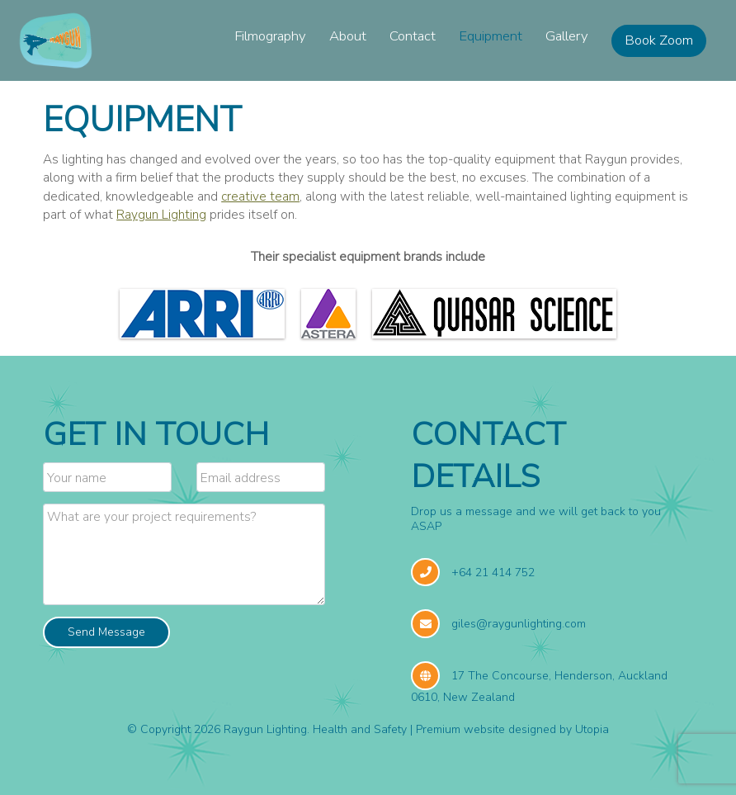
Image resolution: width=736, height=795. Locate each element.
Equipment (490, 35)
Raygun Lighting (161, 214)
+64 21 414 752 (493, 572)
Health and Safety (360, 729)
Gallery (566, 35)
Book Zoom (659, 40)
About (347, 35)
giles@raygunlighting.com (518, 624)
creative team (260, 196)
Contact (412, 35)
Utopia (592, 729)
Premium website (460, 729)
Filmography (270, 35)
